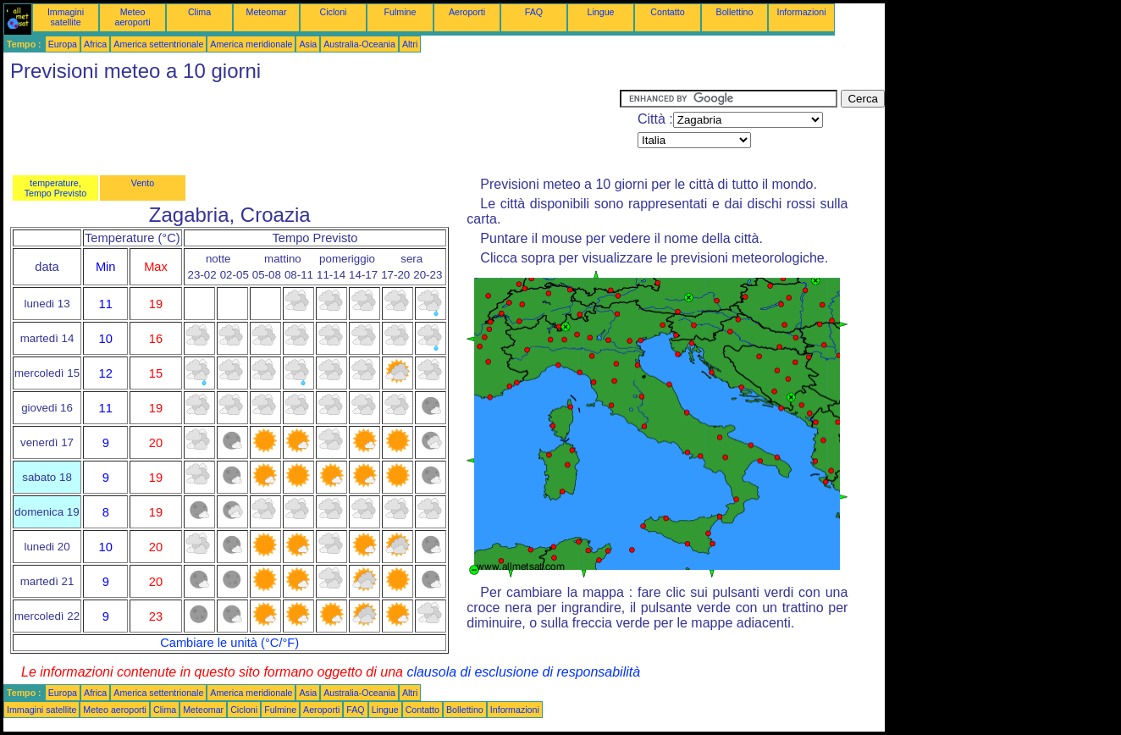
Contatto (667, 12)
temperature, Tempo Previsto (55, 188)
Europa (62, 44)
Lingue (601, 12)
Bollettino (735, 12)
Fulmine (400, 12)
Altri (409, 44)
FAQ (534, 12)
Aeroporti (467, 12)
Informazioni (801, 12)
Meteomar (266, 12)
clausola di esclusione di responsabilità (523, 672)
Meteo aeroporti (132, 17)
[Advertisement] (311, 128)
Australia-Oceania (359, 44)
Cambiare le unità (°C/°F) (229, 642)
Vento (142, 183)
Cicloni (333, 12)
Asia (308, 44)
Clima (199, 12)
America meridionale (251, 44)
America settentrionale (158, 44)
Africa (95, 44)
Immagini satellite (65, 17)
